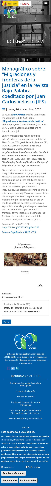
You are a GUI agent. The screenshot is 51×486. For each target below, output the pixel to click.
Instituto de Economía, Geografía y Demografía (25, 384)
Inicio (25, 59)
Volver (7, 321)
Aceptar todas (9, 482)
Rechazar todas (28, 482)
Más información (39, 463)
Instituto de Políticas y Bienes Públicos (25, 418)
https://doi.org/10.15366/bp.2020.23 (20, 227)
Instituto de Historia (25, 396)
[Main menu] (46, 3)
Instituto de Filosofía (25, 391)
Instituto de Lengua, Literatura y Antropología (25, 403)
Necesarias (9, 469)
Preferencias (34, 469)
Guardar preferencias (13, 475)
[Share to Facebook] (8, 369)
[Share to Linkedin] (17, 369)
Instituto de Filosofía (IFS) (17, 304)
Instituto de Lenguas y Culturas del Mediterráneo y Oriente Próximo (25, 411)
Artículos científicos (13, 297)
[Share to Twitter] (13, 369)
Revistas (6, 293)
